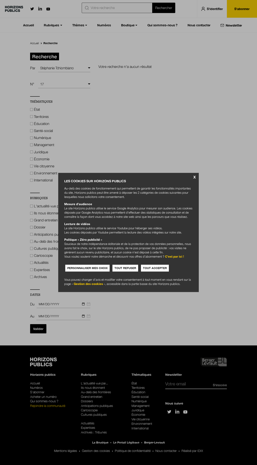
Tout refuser (125, 268)
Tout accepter (155, 268)
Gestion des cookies (88, 284)
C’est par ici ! (174, 256)
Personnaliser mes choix (87, 268)
